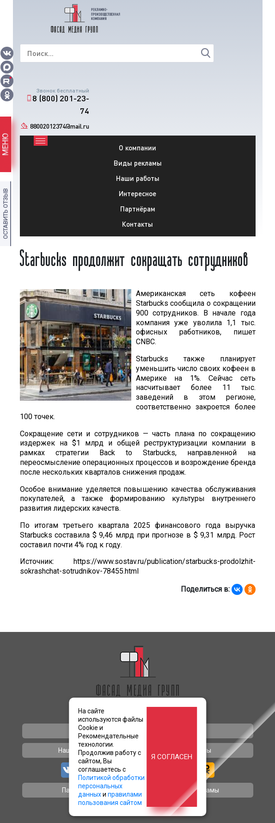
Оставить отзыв (5, 213)
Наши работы (137, 178)
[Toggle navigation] (41, 141)
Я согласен (171, 757)
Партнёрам (137, 208)
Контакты (137, 224)
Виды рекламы (138, 163)
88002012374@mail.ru (59, 126)
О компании (137, 147)
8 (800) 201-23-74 (60, 104)
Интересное (137, 193)
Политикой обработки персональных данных (111, 786)
